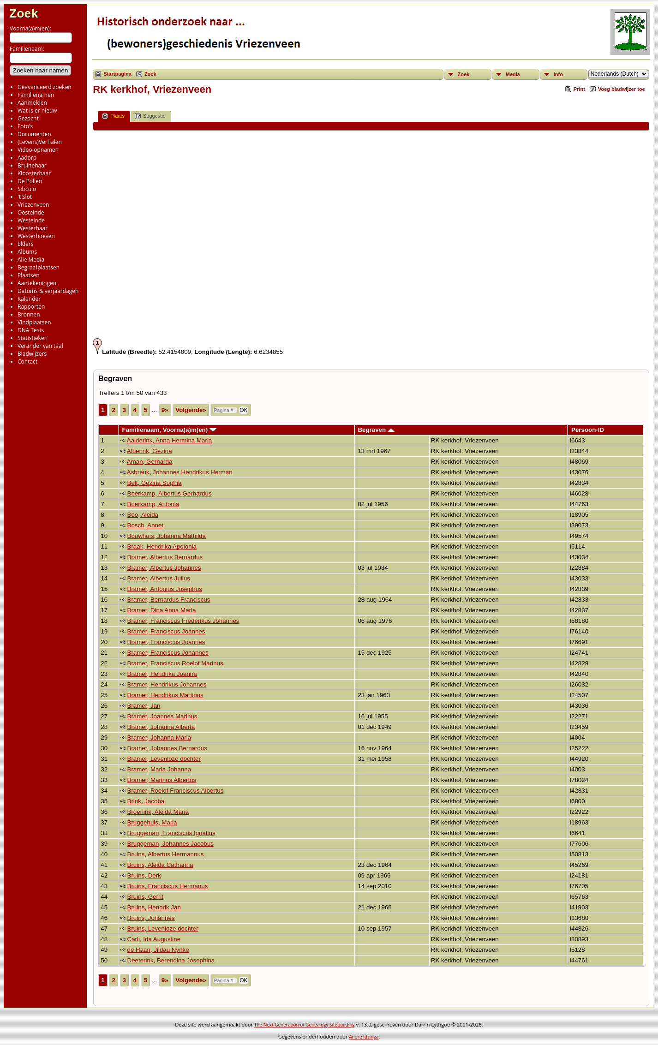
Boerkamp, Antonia (153, 504)
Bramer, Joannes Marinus (162, 716)
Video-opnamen (38, 150)
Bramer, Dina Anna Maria (161, 610)
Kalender (29, 299)
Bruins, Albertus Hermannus (165, 854)
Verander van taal (40, 346)
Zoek (23, 13)
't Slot (25, 197)
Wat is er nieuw (37, 110)
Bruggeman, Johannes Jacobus (170, 843)
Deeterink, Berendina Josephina (171, 960)
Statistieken (33, 338)
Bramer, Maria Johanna (159, 769)
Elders (25, 244)
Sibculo (27, 189)
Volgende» (190, 409)
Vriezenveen (33, 205)
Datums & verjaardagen (48, 291)
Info (558, 74)
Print (579, 89)
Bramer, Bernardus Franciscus (168, 599)
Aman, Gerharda (150, 461)
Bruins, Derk (144, 875)
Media (513, 74)
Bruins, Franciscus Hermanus (167, 886)
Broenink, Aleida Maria (158, 811)
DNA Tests (31, 330)
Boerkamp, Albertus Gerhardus (169, 493)
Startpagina (117, 74)
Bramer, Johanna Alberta (161, 726)
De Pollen (30, 181)
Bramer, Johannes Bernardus (167, 748)
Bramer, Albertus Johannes (164, 567)
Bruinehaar (32, 165)
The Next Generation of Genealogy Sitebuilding (304, 1024)
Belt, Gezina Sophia (154, 482)
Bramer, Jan (144, 705)
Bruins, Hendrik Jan (154, 907)
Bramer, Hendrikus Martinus (165, 695)
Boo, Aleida (142, 514)
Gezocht (28, 118)
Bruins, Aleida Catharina (160, 864)
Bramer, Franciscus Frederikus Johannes (183, 620)
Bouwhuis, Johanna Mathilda (166, 535)
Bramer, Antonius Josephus (164, 588)
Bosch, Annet (145, 525)
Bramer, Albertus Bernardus (165, 557)
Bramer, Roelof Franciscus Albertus (175, 790)
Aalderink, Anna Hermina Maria (169, 440)
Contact (27, 361)
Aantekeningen (37, 283)
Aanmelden (32, 103)
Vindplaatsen (34, 322)
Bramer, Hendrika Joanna (162, 673)
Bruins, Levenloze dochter (162, 928)
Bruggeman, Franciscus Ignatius (171, 833)
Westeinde (31, 220)
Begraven (376, 429)
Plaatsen (29, 275)
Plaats (113, 116)
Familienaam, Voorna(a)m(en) (169, 429)
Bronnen (29, 314)
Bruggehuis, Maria (152, 822)
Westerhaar (33, 228)
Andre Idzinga (363, 1036)
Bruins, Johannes (151, 917)
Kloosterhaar (34, 173)
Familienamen (36, 95)
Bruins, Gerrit (145, 896)
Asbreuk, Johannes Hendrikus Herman (180, 472)
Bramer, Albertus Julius (158, 578)
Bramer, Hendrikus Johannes (167, 684)
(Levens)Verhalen (40, 142)
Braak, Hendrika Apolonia (162, 546)
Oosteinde (31, 212)
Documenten (34, 134)
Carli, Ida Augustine (154, 939)
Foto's (25, 126)
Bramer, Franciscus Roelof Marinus (175, 663)
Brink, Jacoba (146, 801)
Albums (27, 252)
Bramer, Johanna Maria (159, 737)
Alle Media (31, 259)
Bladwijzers (32, 354)
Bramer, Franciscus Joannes (166, 631)
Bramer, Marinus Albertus (162, 779)
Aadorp (27, 157)
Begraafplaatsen (39, 267)
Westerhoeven (36, 236)
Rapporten (31, 307)
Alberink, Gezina (149, 451)
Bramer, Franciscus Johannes (168, 652)
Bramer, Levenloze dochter (164, 758)
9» (165, 409)
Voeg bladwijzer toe (621, 89)
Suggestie (150, 116)
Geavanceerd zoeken (45, 87)
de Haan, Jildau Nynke (158, 949)
